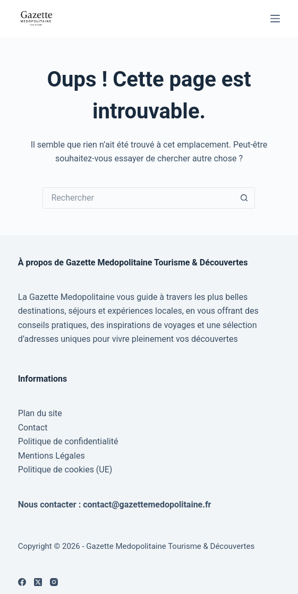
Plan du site (40, 413)
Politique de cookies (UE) (65, 469)
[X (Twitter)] (38, 582)
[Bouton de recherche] (244, 198)
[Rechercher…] (138, 198)
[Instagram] (54, 582)
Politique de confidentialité (68, 441)
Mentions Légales (51, 456)
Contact (33, 428)
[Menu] (275, 18)
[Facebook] (22, 582)
